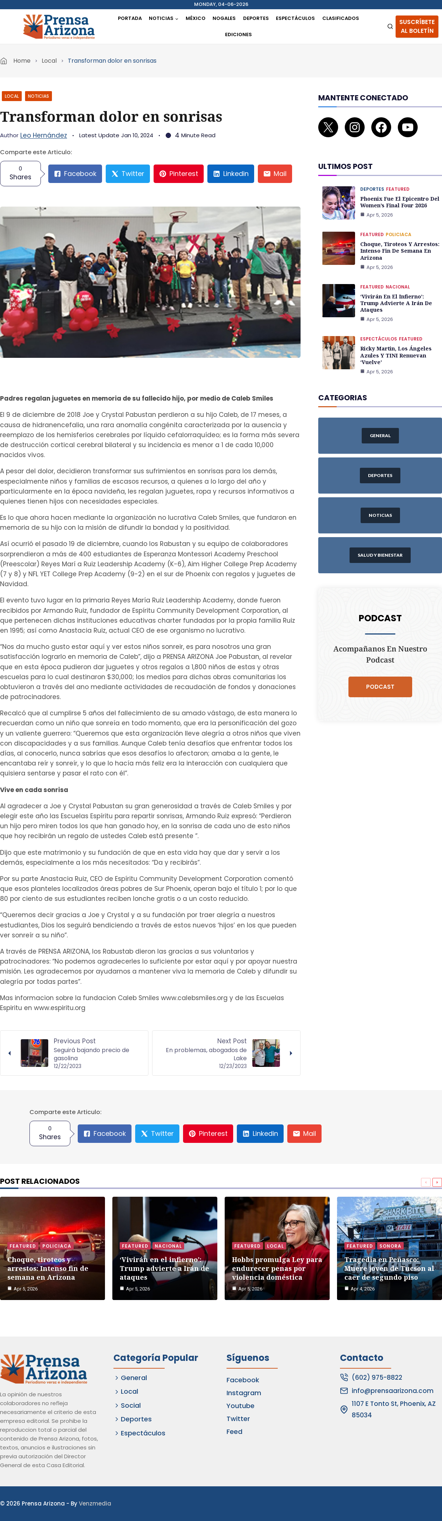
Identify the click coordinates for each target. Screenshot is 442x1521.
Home (22, 60)
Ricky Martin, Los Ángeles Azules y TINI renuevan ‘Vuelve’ (395, 347)
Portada (130, 18)
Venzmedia (95, 1503)
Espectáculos (295, 18)
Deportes (256, 18)
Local (49, 60)
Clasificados (340, 18)
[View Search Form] (390, 26)
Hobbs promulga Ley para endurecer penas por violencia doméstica (277, 1268)
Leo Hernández (43, 135)
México (196, 18)
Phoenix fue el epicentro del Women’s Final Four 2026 (399, 194)
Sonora (390, 1246)
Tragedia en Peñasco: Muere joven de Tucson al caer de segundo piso (389, 1268)
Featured (398, 181)
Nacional (398, 278)
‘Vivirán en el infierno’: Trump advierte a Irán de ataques (395, 295)
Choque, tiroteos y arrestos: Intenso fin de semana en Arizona (399, 243)
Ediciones (238, 34)
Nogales (224, 18)
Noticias (38, 96)
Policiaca (398, 226)
